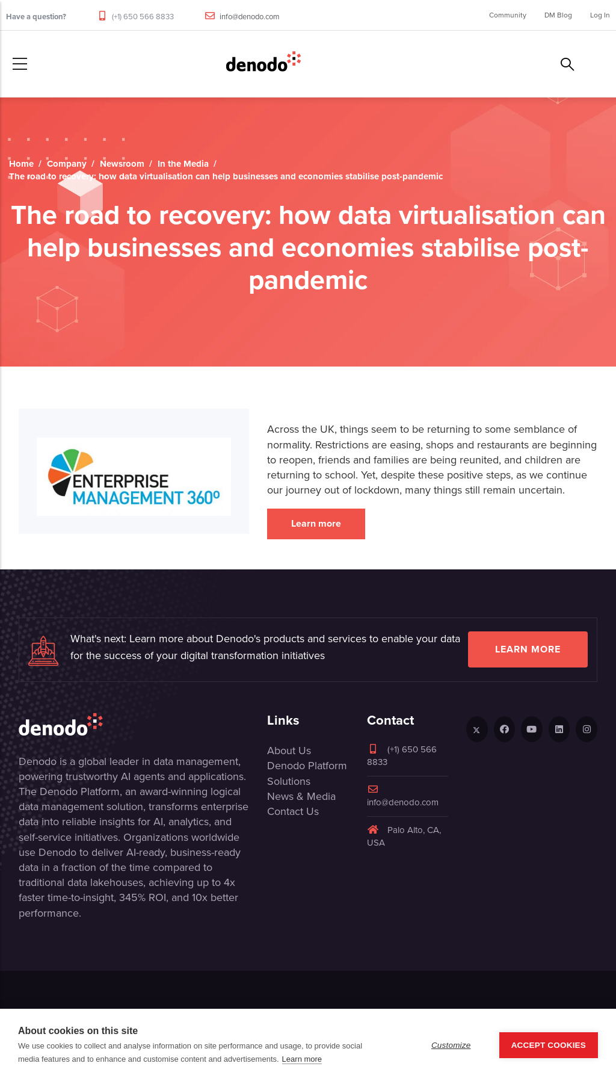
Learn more (316, 523)
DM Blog (558, 15)
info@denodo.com (250, 16)
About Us (289, 750)
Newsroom (122, 163)
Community (507, 15)
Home (21, 163)
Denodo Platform (307, 765)
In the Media (183, 163)
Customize (451, 1045)
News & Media (301, 796)
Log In (600, 15)
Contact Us (293, 811)
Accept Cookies (548, 1045)
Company (67, 163)
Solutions (288, 781)
